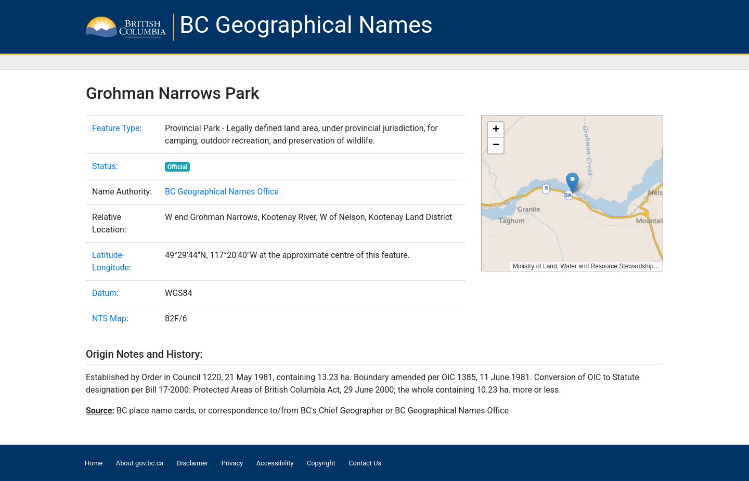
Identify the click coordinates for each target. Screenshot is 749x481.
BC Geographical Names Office (222, 192)
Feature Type (115, 128)
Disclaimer (192, 463)
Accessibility (275, 463)
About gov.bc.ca (139, 463)
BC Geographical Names (306, 24)
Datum (104, 293)
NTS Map (109, 318)
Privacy (232, 463)
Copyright (321, 463)
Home (93, 463)
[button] (572, 182)
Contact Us (364, 463)
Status (104, 166)
